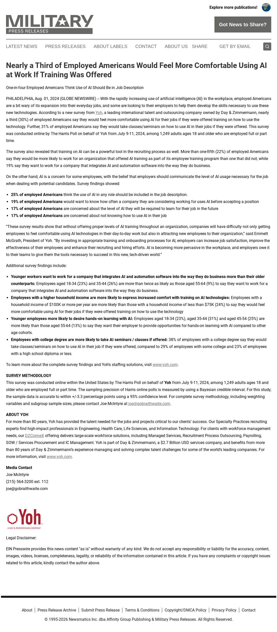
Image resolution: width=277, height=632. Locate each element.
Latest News (21, 46)
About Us (176, 46)
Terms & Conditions (142, 610)
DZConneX (34, 435)
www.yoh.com (165, 364)
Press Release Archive (57, 610)
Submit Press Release (100, 610)
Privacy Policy (224, 610)
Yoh (99, 112)
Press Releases (65, 46)
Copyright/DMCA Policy (185, 610)
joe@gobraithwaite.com (149, 403)
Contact (146, 46)
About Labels (110, 46)
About (27, 610)
